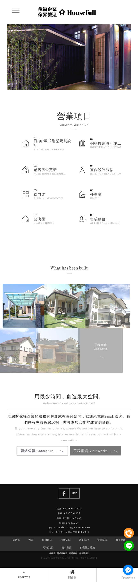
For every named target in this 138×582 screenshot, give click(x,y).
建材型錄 (67, 547)
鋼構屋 (52, 553)
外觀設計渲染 (87, 547)
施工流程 (84, 540)
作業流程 (65, 540)
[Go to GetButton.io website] (128, 577)
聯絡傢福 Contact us (39, 451)
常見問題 (121, 540)
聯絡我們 (48, 547)
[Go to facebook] (128, 570)
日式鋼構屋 (62, 553)
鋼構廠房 (73, 553)
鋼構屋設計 (84, 553)
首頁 (31, 540)
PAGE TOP (24, 574)
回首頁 (72, 574)
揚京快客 (57, 558)
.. (79, 558)
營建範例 (102, 540)
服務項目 (47, 540)
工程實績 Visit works (96, 350)
